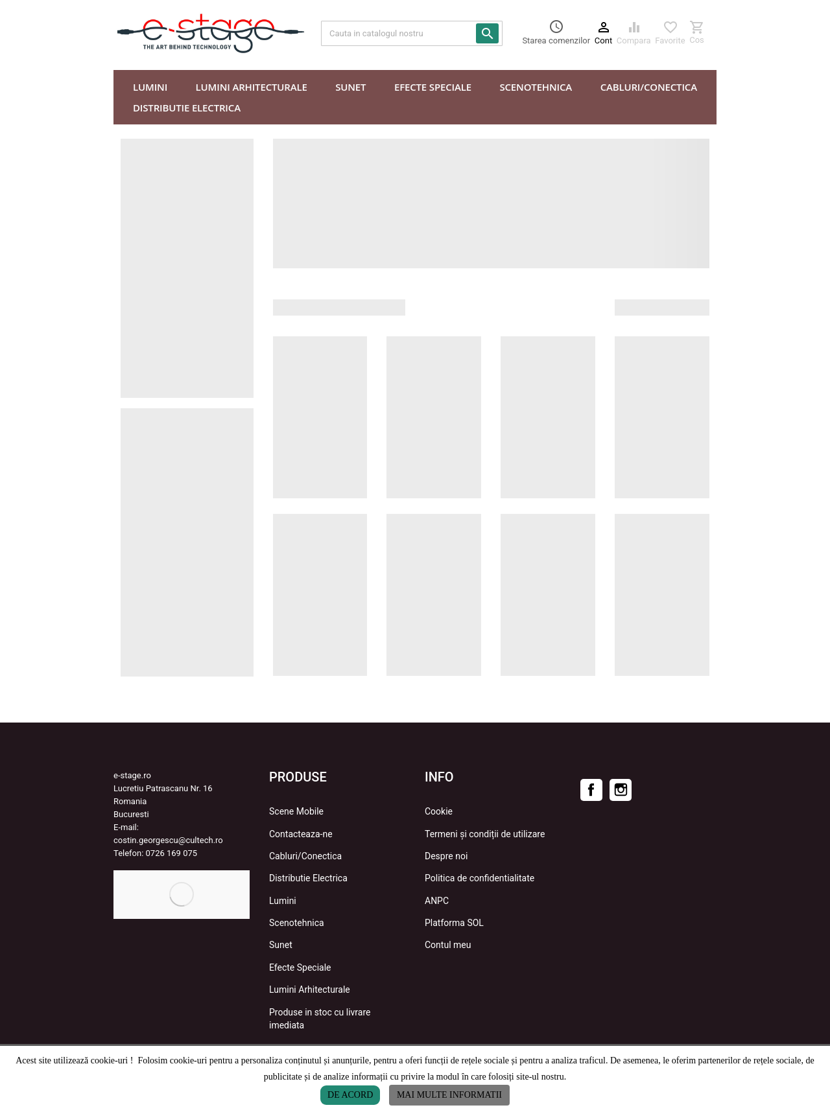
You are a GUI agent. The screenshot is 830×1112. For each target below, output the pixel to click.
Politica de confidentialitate (479, 878)
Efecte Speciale (300, 967)
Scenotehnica (296, 923)
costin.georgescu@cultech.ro (168, 840)
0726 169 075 (172, 853)
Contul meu (448, 945)
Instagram (621, 790)
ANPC (437, 901)
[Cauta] (412, 33)
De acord (350, 1095)
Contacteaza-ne (301, 834)
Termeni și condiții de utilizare (485, 834)
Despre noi (446, 856)
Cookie (439, 811)
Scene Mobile (296, 811)
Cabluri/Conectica (305, 856)
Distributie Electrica (308, 878)
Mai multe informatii (449, 1095)
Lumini (282, 901)
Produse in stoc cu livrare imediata (319, 1018)
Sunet (280, 945)
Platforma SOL (454, 923)
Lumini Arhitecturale (309, 989)
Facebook (591, 790)
